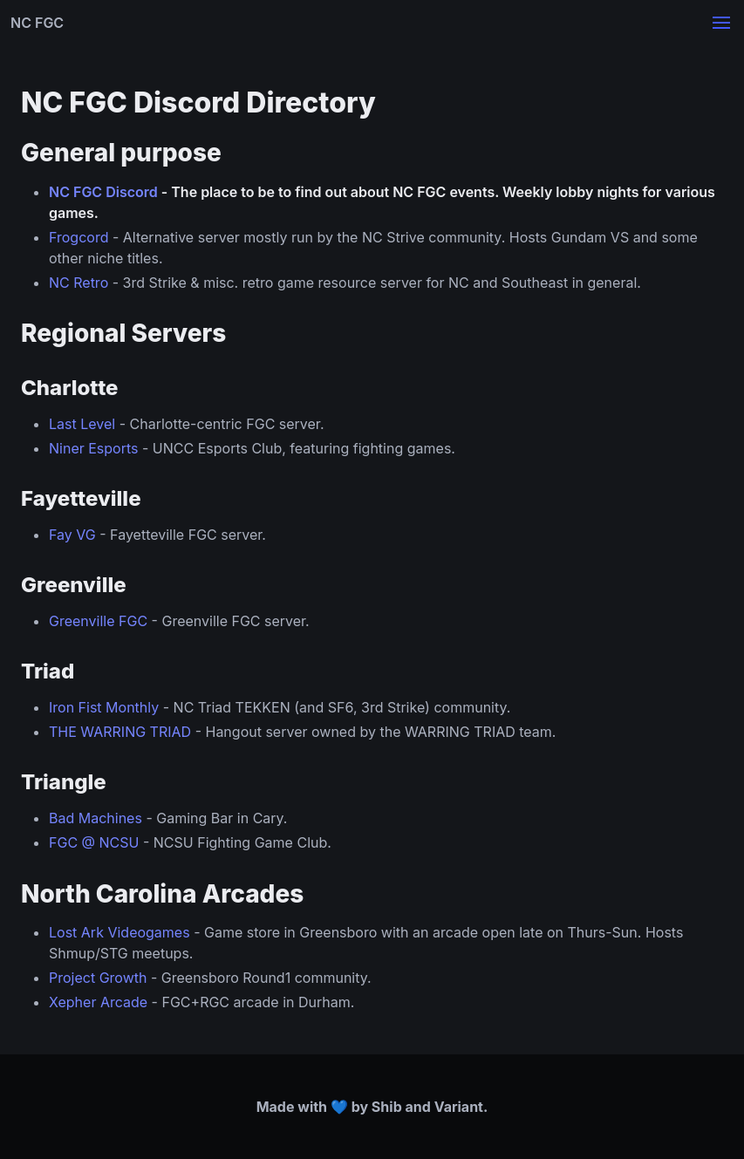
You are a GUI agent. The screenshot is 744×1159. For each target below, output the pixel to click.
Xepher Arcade (98, 1002)
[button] (721, 22)
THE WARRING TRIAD (120, 731)
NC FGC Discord (103, 192)
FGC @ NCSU (94, 842)
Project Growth (98, 977)
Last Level (82, 424)
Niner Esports (93, 448)
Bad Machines (95, 818)
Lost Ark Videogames (119, 932)
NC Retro (78, 282)
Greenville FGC (98, 621)
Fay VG (72, 534)
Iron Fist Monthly (104, 707)
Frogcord (78, 237)
